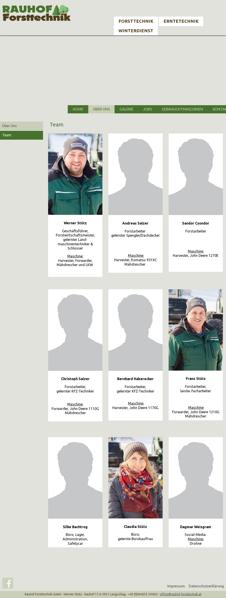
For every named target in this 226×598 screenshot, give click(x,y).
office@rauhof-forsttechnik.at (180, 594)
